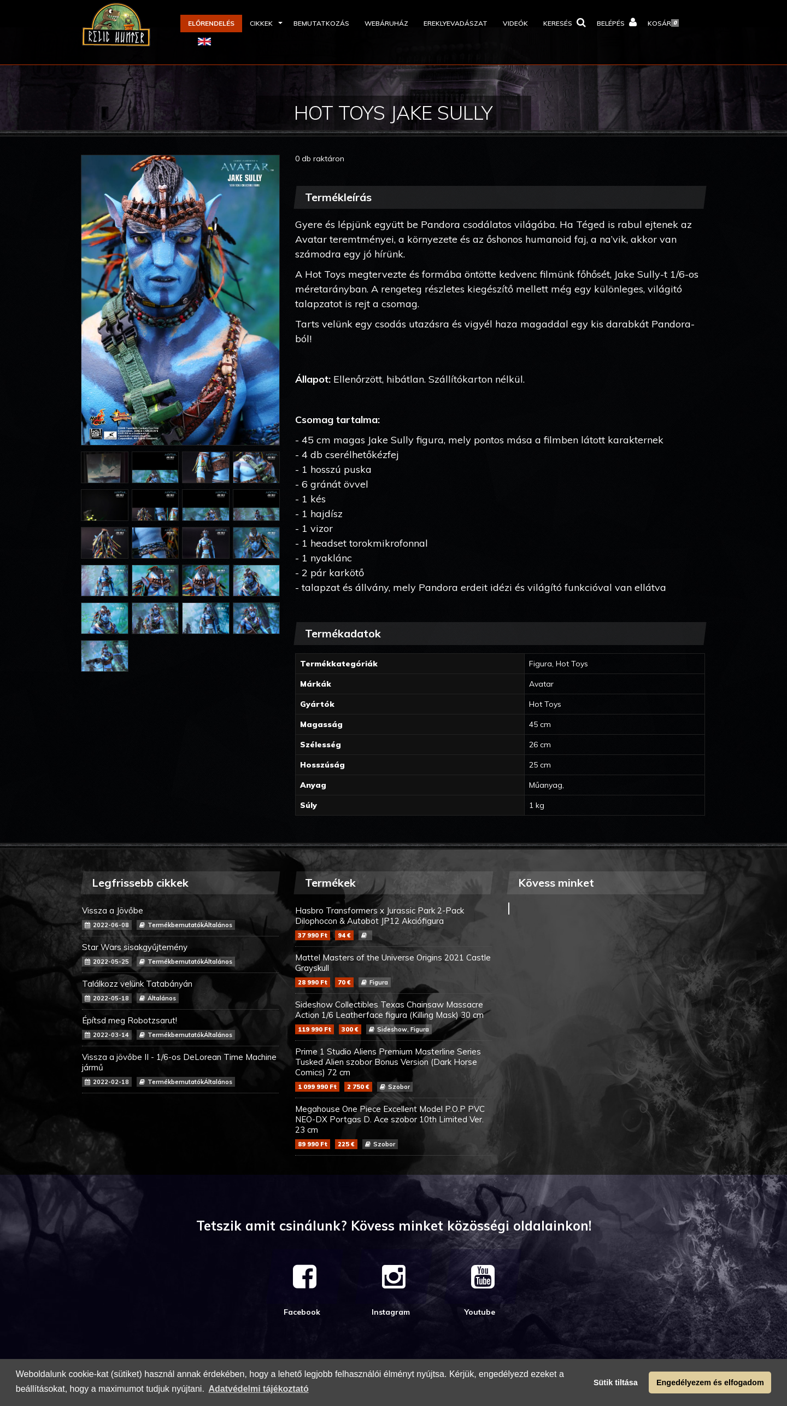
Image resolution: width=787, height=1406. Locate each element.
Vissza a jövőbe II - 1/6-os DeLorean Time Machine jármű (180, 1069)
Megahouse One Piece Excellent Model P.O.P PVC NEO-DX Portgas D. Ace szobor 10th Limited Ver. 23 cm (393, 1126)
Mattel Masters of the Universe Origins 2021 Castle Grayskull (393, 969)
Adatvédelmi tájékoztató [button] (259, 1388)
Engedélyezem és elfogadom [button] (710, 1382)
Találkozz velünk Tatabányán (180, 991)
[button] (264, 23)
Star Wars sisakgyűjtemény (180, 954)
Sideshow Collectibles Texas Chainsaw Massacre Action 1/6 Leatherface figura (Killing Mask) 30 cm (393, 1016)
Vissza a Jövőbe (180, 917)
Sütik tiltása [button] (616, 1382)
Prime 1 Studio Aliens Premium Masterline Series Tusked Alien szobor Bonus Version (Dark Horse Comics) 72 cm (393, 1069)
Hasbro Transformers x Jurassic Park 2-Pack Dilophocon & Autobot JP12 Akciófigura (393, 922)
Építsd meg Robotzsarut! (180, 1027)
